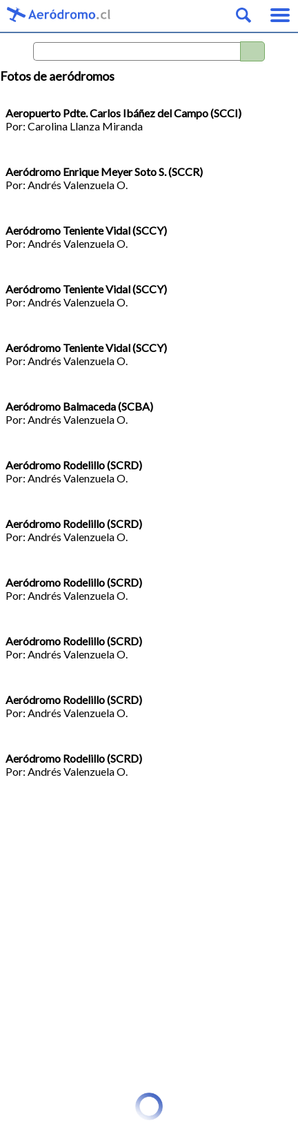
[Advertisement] (149, 943)
